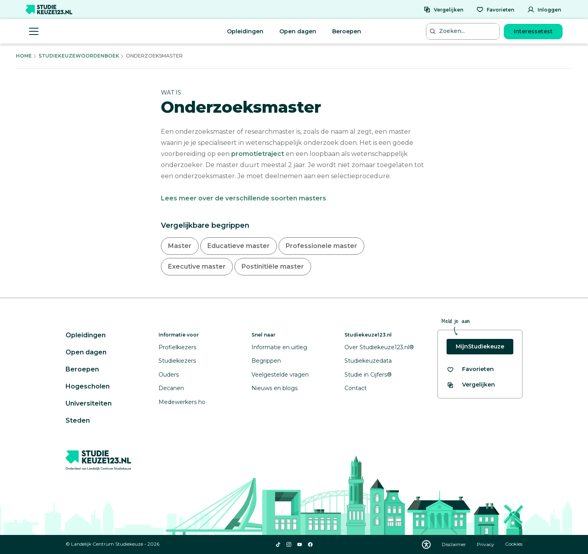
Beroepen (346, 31)
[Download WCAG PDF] (426, 544)
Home (24, 56)
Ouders (169, 374)
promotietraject (257, 154)
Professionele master (321, 246)
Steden (78, 420)
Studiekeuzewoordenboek (79, 56)
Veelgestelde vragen (280, 374)
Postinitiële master (273, 266)
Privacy (486, 544)
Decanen (171, 388)
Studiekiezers (177, 360)
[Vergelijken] (443, 9)
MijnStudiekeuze (480, 346)
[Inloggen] (544, 9)
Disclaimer (454, 544)
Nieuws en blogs (274, 388)
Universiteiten (89, 403)
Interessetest (533, 31)
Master (179, 246)
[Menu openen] (33, 31)
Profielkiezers (177, 347)
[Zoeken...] (463, 31)
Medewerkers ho (182, 402)
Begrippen (266, 360)
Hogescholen (88, 386)
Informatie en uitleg (279, 347)
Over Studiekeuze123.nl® (379, 347)
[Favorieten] (495, 9)
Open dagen (297, 31)
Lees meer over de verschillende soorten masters (243, 198)
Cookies (513, 544)
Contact (355, 388)
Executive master (197, 266)
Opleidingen (245, 31)
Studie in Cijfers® (368, 374)
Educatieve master (238, 246)
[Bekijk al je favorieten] (470, 369)
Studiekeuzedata (368, 360)
